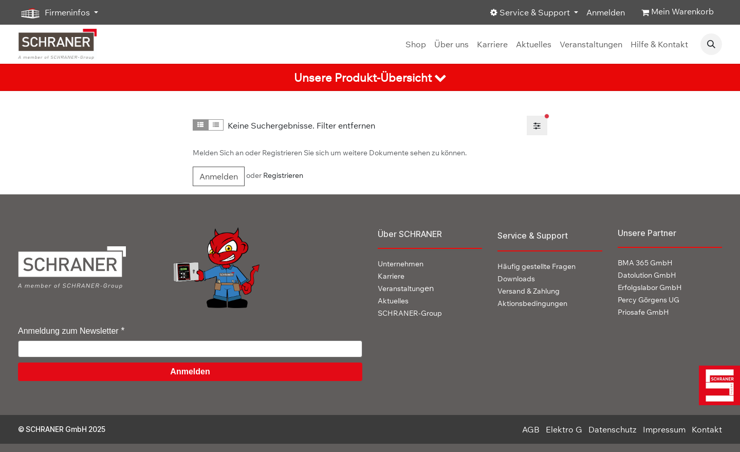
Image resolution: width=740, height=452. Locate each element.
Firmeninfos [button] (55, 13)
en (406, 288)
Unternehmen (400, 263)
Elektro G (564, 429)
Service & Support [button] (531, 12)
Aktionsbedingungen (532, 303)
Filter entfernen (346, 125)
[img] (717, 385)
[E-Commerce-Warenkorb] (677, 12)
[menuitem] (415, 44)
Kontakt (707, 429)
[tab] (370, 77)
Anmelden (605, 12)
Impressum (664, 429)
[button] (711, 44)
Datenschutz (612, 429)
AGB (531, 429)
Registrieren (283, 175)
